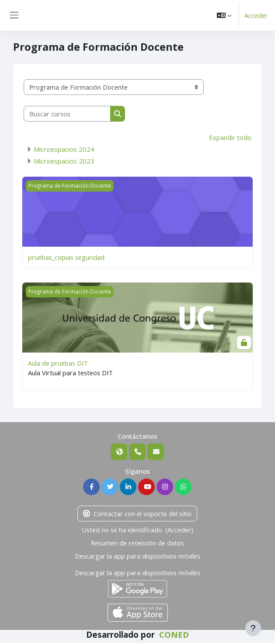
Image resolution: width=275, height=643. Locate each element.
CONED (174, 634)
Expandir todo (230, 137)
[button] (224, 15)
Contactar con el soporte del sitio (137, 513)
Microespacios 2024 (64, 149)
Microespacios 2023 (64, 161)
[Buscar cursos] (67, 114)
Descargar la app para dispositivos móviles (137, 556)
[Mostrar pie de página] (253, 628)
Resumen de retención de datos (137, 542)
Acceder (256, 15)
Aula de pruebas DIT (58, 363)
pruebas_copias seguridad (66, 257)
